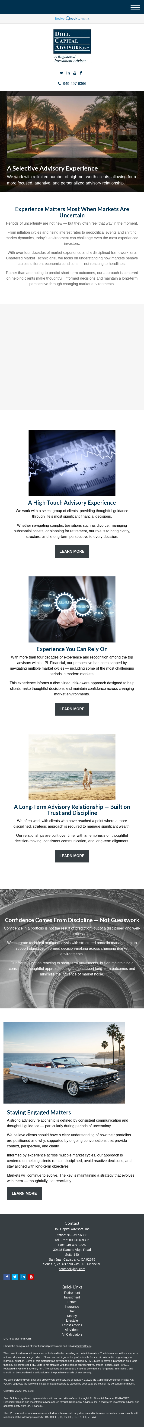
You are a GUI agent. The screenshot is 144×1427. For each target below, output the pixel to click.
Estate (72, 1302)
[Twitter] (61, 73)
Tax (72, 1311)
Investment (72, 1297)
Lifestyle (72, 1320)
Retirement (72, 1293)
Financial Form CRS (20, 1338)
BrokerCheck (84, 1346)
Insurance (72, 1306)
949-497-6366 (72, 84)
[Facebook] (81, 73)
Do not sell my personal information (114, 1383)
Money (72, 1316)
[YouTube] (75, 73)
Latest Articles (72, 1325)
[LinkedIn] (68, 73)
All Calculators (72, 1334)
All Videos (72, 1330)
